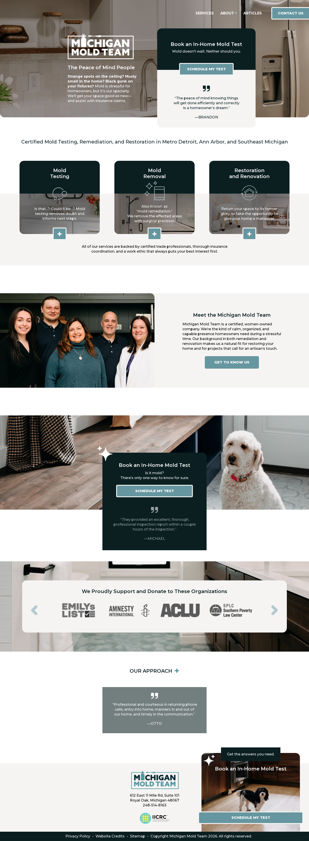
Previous (31, 607)
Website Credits (110, 836)
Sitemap (137, 836)
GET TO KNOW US (231, 362)
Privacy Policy (77, 836)
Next (271, 607)
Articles (252, 13)
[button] (228, 13)
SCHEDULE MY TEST (206, 69)
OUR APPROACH (154, 671)
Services (205, 13)
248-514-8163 (154, 805)
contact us (290, 13)
